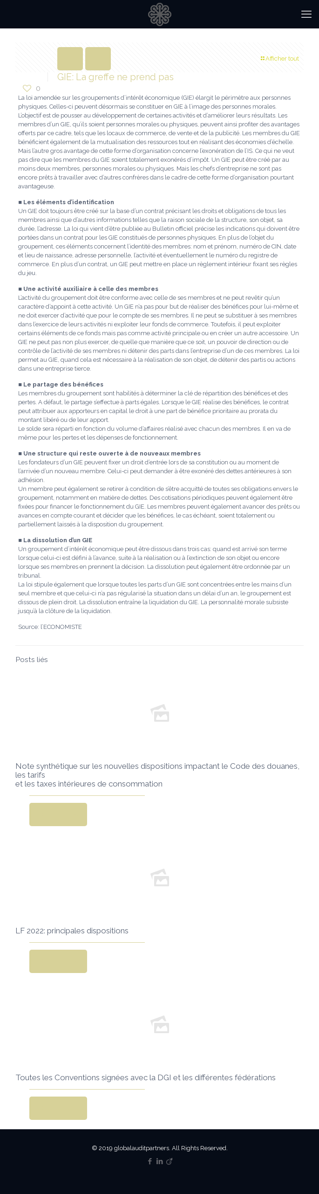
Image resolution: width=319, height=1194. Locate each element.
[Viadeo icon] (169, 1161)
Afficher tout (279, 58)
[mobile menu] (306, 14)
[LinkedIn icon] (159, 1161)
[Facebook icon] (149, 1161)
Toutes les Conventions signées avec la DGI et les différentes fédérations (145, 1077)
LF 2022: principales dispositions (72, 930)
